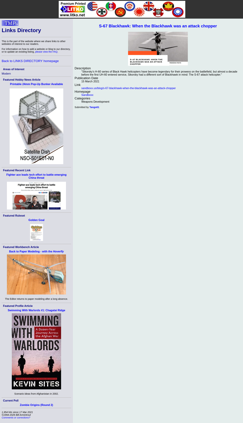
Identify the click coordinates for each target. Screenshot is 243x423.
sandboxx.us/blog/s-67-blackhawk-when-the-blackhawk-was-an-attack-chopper (128, 88)
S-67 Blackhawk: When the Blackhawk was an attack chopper (158, 26)
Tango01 (94, 107)
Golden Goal (36, 220)
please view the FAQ (46, 51)
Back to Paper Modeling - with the (36, 251)
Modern (6, 73)
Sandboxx (87, 94)
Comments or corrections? (16, 417)
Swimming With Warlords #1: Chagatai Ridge (36, 310)
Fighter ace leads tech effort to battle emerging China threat (36, 176)
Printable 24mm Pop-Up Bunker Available (36, 84)
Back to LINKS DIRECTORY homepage (30, 61)
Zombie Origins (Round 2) (36, 405)
